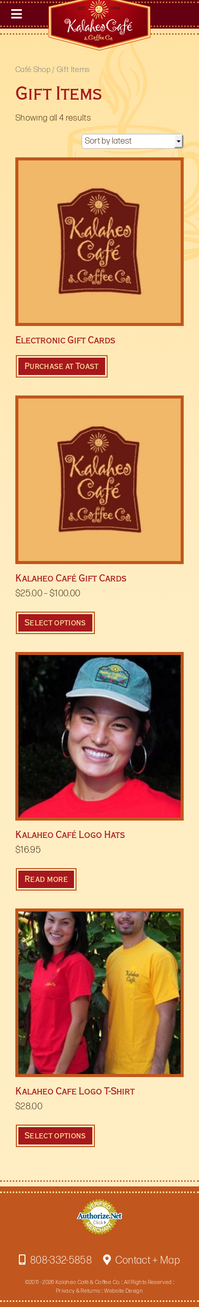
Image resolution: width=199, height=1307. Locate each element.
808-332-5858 (55, 1260)
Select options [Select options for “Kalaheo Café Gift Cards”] (55, 622)
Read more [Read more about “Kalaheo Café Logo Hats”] (46, 879)
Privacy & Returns (78, 1291)
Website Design (123, 1291)
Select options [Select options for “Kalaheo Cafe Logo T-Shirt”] (55, 1135)
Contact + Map (141, 1260)
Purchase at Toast (61, 366)
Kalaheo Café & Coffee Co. (88, 1282)
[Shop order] (133, 141)
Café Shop (33, 70)
